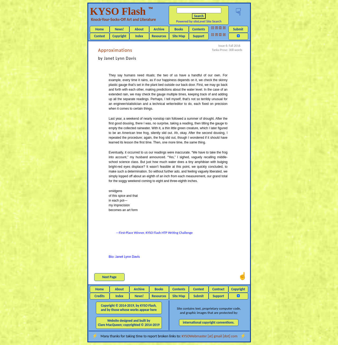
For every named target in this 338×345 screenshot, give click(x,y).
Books (179, 29)
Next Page (109, 277)
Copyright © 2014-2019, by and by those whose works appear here (129, 308)
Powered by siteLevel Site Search (199, 21)
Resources (159, 36)
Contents (198, 29)
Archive (159, 29)
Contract (218, 289)
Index (139, 36)
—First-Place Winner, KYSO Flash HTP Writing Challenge (154, 233)
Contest (99, 36)
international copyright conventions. (208, 322)
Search (199, 16)
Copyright (119, 36)
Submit (238, 29)
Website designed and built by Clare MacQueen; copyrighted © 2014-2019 (129, 323)
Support (198, 36)
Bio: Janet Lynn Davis (124, 256)
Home (99, 29)
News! (119, 29)
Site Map (178, 36)
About (139, 29)
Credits (100, 296)
